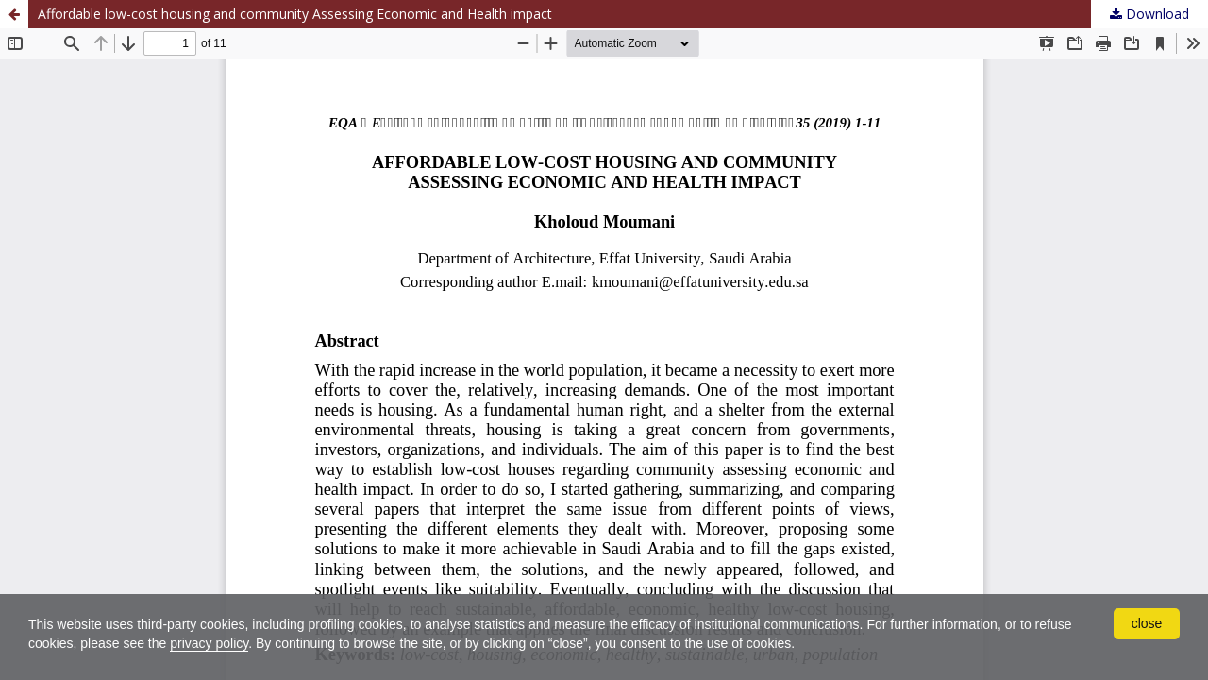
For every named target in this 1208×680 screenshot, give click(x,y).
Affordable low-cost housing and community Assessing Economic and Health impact (295, 14)
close (1147, 623)
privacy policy (209, 643)
